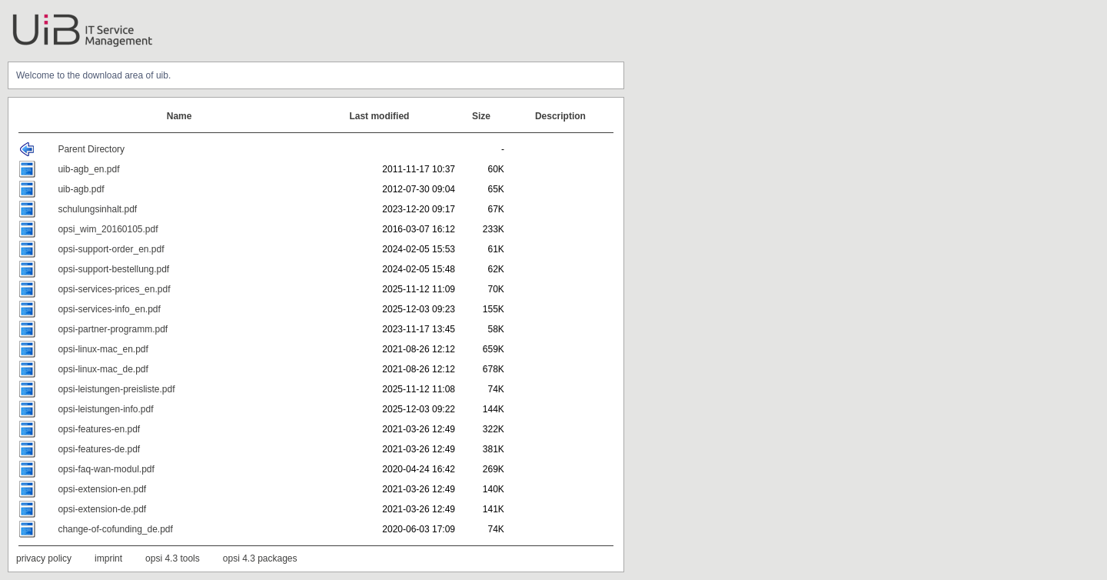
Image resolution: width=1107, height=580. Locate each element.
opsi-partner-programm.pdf (113, 329)
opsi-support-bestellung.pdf (113, 269)
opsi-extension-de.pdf (102, 509)
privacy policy (43, 558)
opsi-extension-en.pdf (102, 489)
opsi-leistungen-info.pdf (105, 409)
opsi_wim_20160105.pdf (108, 229)
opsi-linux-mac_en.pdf (103, 349)
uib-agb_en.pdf (88, 169)
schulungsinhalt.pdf (97, 209)
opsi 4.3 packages (260, 558)
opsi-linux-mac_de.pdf (103, 369)
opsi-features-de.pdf (99, 449)
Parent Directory (91, 149)
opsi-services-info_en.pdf (109, 309)
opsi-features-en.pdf (99, 429)
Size (481, 116)
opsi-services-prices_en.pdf (114, 289)
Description (560, 116)
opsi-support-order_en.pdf (111, 249)
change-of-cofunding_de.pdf (115, 529)
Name (179, 116)
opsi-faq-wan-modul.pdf (106, 469)
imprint (108, 558)
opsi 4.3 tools (172, 558)
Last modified (379, 116)
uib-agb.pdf (81, 189)
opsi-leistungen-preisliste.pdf (116, 389)
